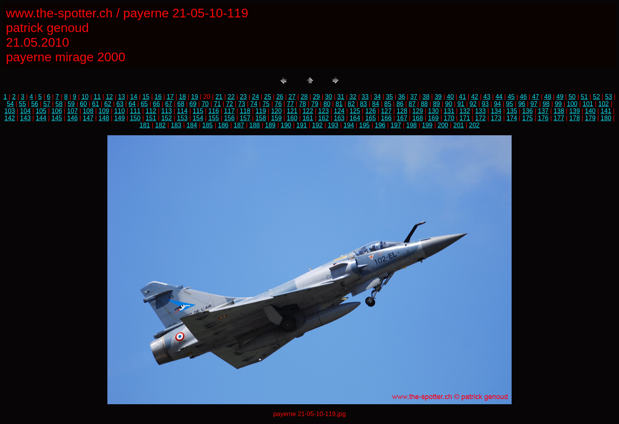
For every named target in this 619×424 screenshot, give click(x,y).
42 (474, 96)
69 (193, 103)
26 (279, 96)
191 (301, 125)
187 (239, 125)
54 (10, 103)
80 (326, 103)
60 (83, 103)
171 (465, 118)
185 (207, 125)
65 (144, 103)
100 (572, 103)
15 (146, 96)
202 (474, 125)
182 (160, 125)
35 (389, 96)
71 (217, 103)
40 (450, 96)
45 (511, 96)
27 (292, 96)
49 (559, 96)
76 (278, 103)
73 (241, 103)
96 (521, 103)
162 (323, 118)
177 (558, 118)
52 (596, 96)
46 (523, 96)
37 (413, 96)
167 (402, 118)
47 (535, 96)
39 (438, 96)
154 (198, 118)
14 (133, 96)
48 (547, 96)
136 (527, 111)
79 (314, 103)
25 (267, 96)
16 (158, 96)
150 (135, 118)
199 (427, 125)
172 (480, 118)
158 (260, 118)
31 (340, 96)
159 (276, 118)
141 (606, 111)
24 (255, 96)
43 (486, 96)
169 (433, 118)
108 (88, 111)
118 (245, 111)
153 (182, 118)
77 (290, 103)
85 (387, 103)
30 (328, 96)
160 (292, 118)
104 (25, 111)
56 (34, 103)
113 (166, 111)
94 (497, 103)
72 (229, 103)
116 (213, 111)
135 (511, 111)
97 (533, 103)
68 (180, 103)
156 (229, 118)
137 (543, 111)
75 (266, 103)
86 (399, 103)
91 (460, 103)
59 (71, 103)
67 (168, 103)
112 (151, 111)
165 (370, 118)
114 (182, 111)
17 (170, 96)
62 (107, 103)
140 (590, 111)
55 (22, 103)
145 (56, 118)
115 (198, 111)
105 (41, 111)
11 (97, 96)
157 (245, 118)
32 (352, 96)
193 (333, 125)
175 (527, 118)
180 (606, 118)
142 (9, 118)
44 (499, 96)
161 (307, 118)
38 (426, 96)
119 (260, 111)
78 (302, 103)
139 (574, 111)
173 (496, 118)
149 (119, 118)
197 (395, 125)
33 (365, 96)
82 (351, 103)
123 (323, 111)
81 (339, 103)
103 (9, 111)
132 (465, 111)
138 (558, 111)
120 (276, 111)
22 (231, 96)
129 (418, 111)
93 (485, 103)
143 (25, 118)
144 (41, 118)
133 (480, 111)
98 (546, 103)
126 (370, 111)
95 (509, 103)
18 (182, 96)
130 (433, 111)
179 (590, 118)
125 (355, 111)
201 (458, 125)
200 (443, 125)
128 (402, 111)
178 (574, 118)
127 (386, 111)
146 (72, 118)
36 (401, 96)
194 (348, 125)
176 (543, 118)
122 (307, 111)
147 (88, 118)
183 (176, 125)
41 (462, 96)
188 (254, 125)
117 (229, 111)
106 (56, 111)
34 (377, 96)
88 (424, 103)
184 (192, 125)
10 (84, 96)
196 (380, 125)
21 (219, 96)
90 (448, 103)
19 (194, 96)
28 (304, 96)
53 (608, 96)
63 (120, 103)
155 (213, 118)
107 (72, 111)
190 (286, 125)
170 (449, 118)
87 (412, 103)
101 (588, 103)
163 (339, 118)
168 (418, 118)
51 (584, 96)
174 (511, 118)
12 (109, 96)
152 (166, 118)
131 (449, 111)
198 (411, 125)
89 (436, 103)
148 (104, 118)
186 (223, 125)
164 (355, 118)
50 (572, 96)
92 (472, 103)
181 (144, 125)
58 (59, 103)
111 (135, 111)
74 (253, 103)
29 (316, 96)
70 (205, 103)
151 (151, 118)
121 (292, 111)
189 (270, 125)
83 (363, 103)
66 (156, 103)
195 (364, 125)
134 (496, 111)
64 (132, 103)
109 (104, 111)
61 (95, 103)
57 (47, 103)
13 (121, 96)
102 (603, 103)
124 (339, 111)
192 (317, 125)
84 (375, 103)
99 (558, 103)
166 (386, 118)
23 (243, 96)
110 (119, 111)
